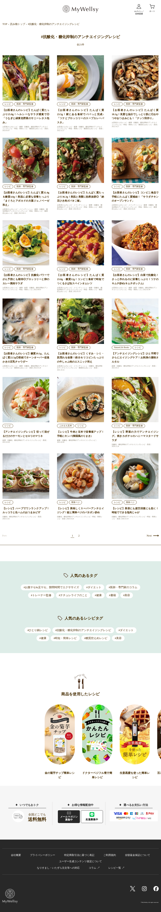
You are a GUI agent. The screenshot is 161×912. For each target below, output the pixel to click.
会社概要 (16, 855)
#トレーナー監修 (41, 595)
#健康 (98, 595)
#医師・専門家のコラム (123, 587)
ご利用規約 (109, 855)
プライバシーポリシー (42, 855)
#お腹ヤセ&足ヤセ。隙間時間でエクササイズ (51, 587)
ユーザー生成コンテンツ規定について (80, 861)
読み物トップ (17, 24)
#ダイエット (93, 587)
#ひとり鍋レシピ (37, 630)
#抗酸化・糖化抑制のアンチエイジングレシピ (83, 630)
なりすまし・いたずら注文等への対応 (58, 867)
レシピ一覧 (114, 867)
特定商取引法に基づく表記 (79, 855)
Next (149, 535)
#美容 (126, 595)
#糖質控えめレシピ (96, 638)
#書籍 (112, 595)
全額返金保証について (137, 855)
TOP (5, 24)
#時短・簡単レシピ (65, 638)
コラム (92, 867)
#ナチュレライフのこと (73, 595)
